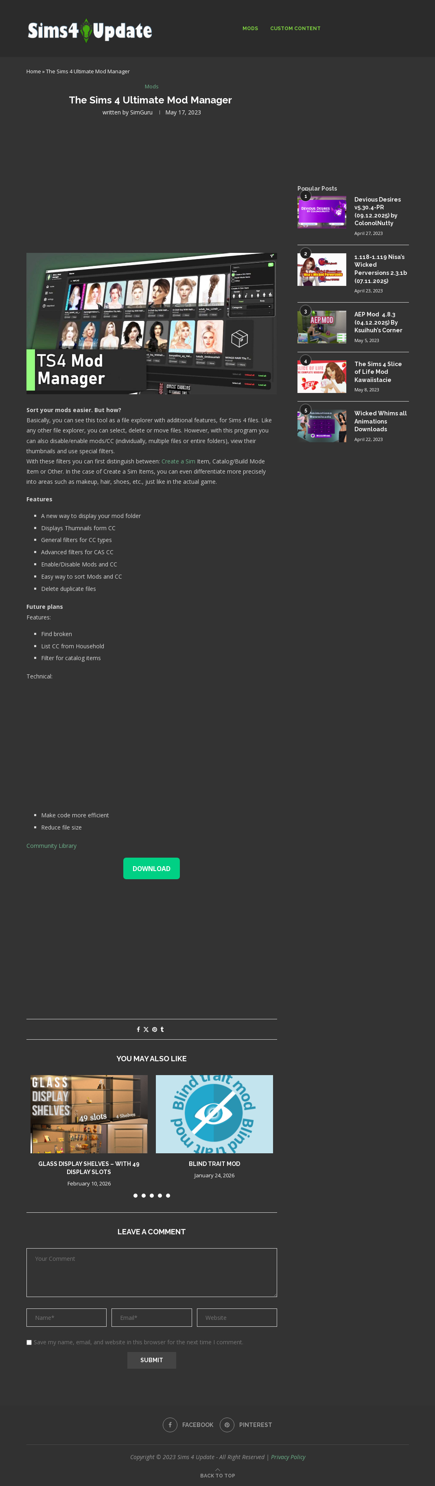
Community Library (51, 845)
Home (33, 71)
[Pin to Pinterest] (154, 1029)
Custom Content (295, 28)
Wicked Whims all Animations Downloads (380, 421)
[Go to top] (217, 1475)
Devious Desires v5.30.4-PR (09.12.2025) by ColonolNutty (377, 211)
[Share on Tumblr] (162, 1029)
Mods (250, 28)
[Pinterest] (246, 1425)
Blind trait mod (214, 1164)
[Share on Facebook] (138, 1029)
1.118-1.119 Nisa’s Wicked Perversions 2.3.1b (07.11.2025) (380, 269)
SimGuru (141, 112)
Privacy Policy (288, 1457)
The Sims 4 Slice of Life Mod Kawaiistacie (378, 372)
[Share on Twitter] (146, 1029)
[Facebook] (188, 1425)
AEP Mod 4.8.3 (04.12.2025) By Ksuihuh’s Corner (378, 322)
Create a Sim (178, 461)
